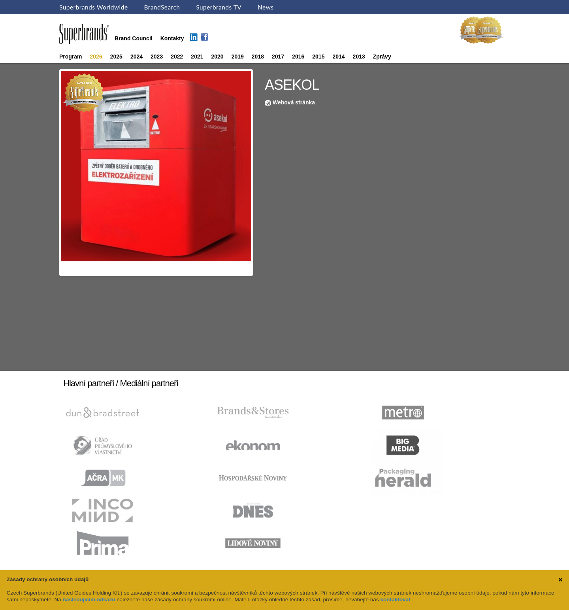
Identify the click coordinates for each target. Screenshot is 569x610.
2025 (116, 56)
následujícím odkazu (89, 599)
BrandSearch (162, 7)
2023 (157, 56)
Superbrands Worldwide (93, 7)
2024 (136, 56)
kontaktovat (395, 599)
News (265, 7)
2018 (258, 56)
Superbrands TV (218, 7)
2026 (96, 56)
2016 (298, 56)
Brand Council (134, 38)
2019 (238, 56)
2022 (177, 56)
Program (70, 56)
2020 (217, 56)
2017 (278, 56)
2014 (338, 56)
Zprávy (382, 56)
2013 (359, 56)
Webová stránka (294, 102)
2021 (197, 56)
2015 (318, 56)
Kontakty (172, 38)
